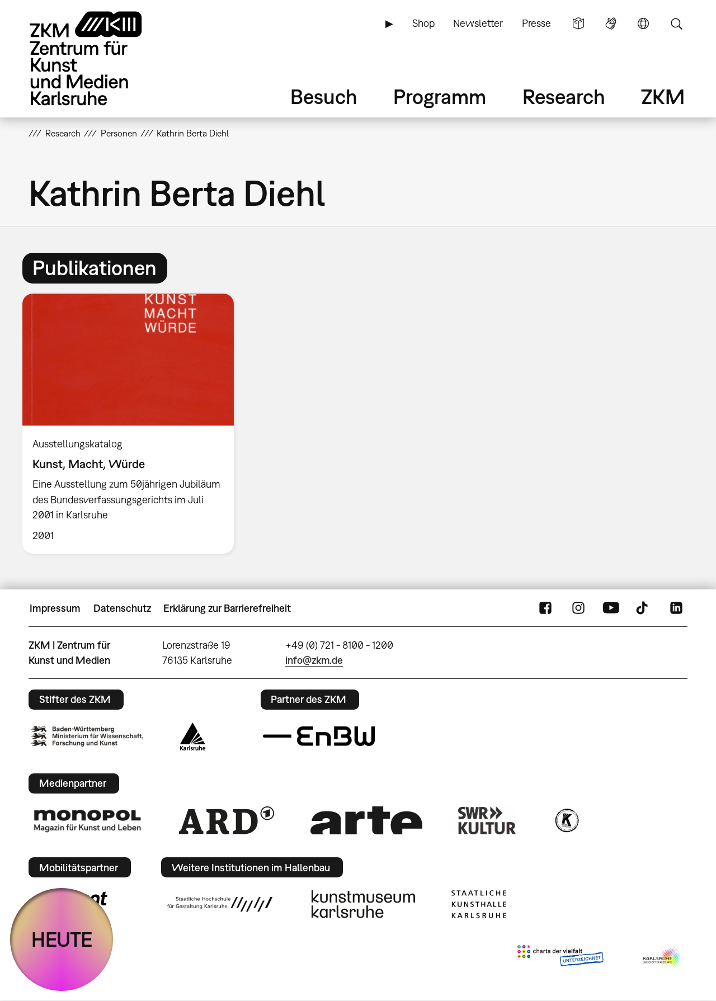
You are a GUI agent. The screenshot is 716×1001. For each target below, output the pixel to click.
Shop (423, 23)
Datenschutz (122, 608)
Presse (536, 23)
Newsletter (478, 23)
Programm (439, 96)
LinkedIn (676, 608)
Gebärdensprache (611, 23)
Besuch (323, 96)
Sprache (643, 23)
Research (563, 96)
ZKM (663, 96)
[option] (133, 424)
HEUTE (61, 939)
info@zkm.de (314, 660)
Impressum (55, 608)
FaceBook (545, 608)
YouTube (611, 608)
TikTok (643, 608)
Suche (676, 23)
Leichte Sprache (578, 23)
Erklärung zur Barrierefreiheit (227, 608)
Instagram (578, 608)
